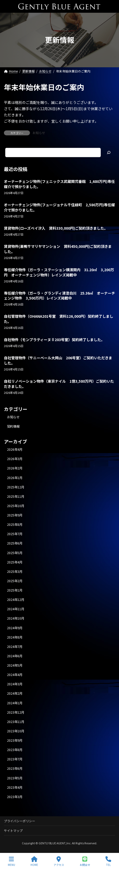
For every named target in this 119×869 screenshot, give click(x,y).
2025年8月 (14, 524)
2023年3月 (14, 796)
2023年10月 (15, 731)
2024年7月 (14, 646)
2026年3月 (14, 458)
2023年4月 (14, 787)
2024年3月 (14, 684)
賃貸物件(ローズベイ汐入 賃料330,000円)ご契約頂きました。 (56, 228)
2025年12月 (15, 487)
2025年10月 (15, 505)
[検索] (108, 152)
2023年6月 (14, 768)
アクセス (59, 861)
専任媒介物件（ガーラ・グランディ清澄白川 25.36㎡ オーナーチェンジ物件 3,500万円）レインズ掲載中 (59, 295)
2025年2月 (14, 581)
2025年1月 (14, 590)
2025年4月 (14, 562)
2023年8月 (14, 749)
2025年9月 (14, 515)
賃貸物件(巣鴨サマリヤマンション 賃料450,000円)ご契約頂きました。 (58, 249)
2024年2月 (14, 693)
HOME (34, 861)
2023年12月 (15, 712)
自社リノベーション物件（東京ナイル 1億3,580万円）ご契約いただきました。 (59, 384)
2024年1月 (14, 703)
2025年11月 (15, 496)
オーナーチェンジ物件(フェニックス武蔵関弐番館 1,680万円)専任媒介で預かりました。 (59, 184)
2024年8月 (14, 637)
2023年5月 (14, 778)
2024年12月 (15, 599)
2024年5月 (14, 665)
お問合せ (85, 861)
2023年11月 (15, 721)
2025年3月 (14, 571)
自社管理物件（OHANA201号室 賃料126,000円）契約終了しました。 (58, 319)
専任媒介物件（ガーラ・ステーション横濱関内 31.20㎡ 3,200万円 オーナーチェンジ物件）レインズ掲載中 (59, 272)
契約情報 (13, 426)
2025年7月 (14, 534)
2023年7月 (14, 759)
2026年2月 (14, 468)
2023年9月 (14, 740)
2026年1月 (14, 477)
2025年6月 (14, 543)
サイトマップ (13, 830)
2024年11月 (15, 609)
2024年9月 (14, 628)
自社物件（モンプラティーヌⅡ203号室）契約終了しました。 (54, 339)
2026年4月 (14, 449)
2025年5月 (14, 552)
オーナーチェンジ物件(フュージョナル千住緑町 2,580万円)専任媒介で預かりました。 (59, 207)
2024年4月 (14, 674)
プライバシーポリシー (19, 821)
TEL (108, 861)
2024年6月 (14, 656)
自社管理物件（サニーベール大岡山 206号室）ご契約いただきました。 (58, 360)
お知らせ (39, 132)
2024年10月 (15, 618)
